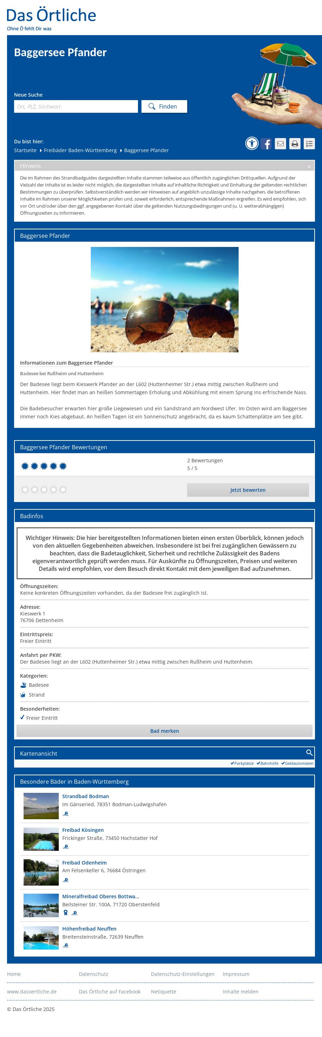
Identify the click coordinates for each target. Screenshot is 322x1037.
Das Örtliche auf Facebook (109, 991)
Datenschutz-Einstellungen (183, 974)
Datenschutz (93, 974)
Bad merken (164, 731)
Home (14, 974)
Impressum (236, 974)
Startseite (25, 150)
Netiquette (163, 991)
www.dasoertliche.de (32, 991)
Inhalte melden (241, 991)
